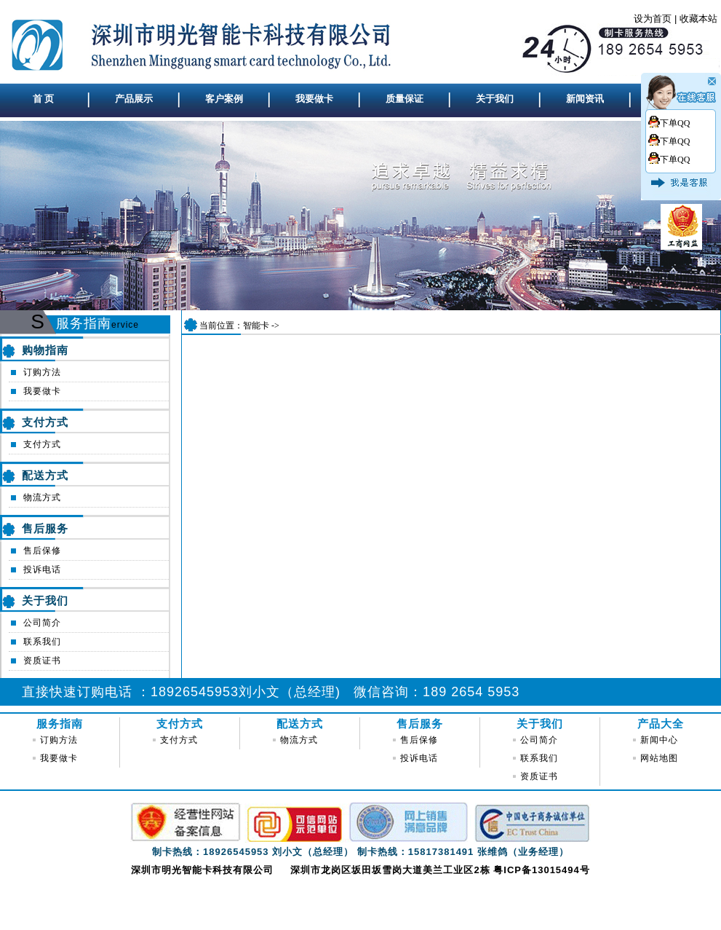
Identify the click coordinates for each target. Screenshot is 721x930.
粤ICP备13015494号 (541, 869)
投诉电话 (42, 569)
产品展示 (134, 98)
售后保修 (42, 550)
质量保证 (404, 98)
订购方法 (42, 372)
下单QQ (675, 123)
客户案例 (224, 98)
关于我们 (495, 98)
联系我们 (42, 642)
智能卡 (256, 325)
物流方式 (42, 497)
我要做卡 (314, 98)
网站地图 (659, 758)
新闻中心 (659, 740)
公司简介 (42, 623)
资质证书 (42, 660)
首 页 (44, 98)
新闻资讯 (585, 98)
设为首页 (653, 18)
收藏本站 (698, 18)
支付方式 (42, 444)
